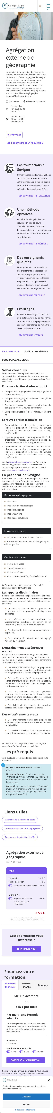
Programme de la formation (25, 143)
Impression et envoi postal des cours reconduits (29, 901)
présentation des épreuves (20, 462)
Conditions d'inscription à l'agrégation (22, 828)
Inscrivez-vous (27, 949)
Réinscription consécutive (29, 885)
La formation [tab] (10, 351)
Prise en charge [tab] (26, 985)
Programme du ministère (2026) (20, 837)
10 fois (40, 1051)
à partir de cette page (20, 470)
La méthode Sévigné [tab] (36, 351)
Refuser (26, 1104)
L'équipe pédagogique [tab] (15, 359)
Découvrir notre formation (34, 195)
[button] (48, 1080)
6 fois (26, 1051)
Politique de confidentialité (25, 1110)
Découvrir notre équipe (32, 295)
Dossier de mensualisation (25, 1060)
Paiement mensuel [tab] (10, 985)
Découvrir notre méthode (33, 243)
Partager (14, 135)
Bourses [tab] (43, 985)
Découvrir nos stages (31, 335)
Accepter (26, 1096)
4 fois (13, 1051)
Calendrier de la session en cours (20, 819)
